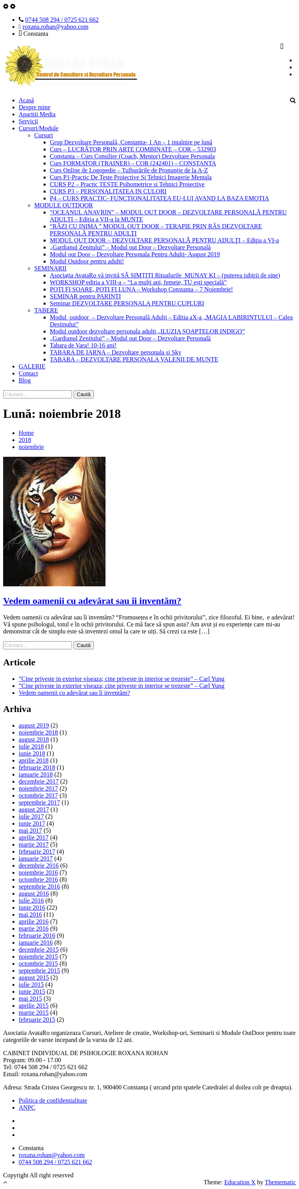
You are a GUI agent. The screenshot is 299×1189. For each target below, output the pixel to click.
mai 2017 (30, 830)
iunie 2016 (32, 907)
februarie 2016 (37, 935)
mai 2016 (30, 914)
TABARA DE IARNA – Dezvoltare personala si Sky (115, 352)
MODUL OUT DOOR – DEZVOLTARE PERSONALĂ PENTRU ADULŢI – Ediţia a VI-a (164, 240)
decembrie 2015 (39, 949)
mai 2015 (30, 998)
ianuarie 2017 (36, 858)
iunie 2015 (32, 991)
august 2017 (34, 809)
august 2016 (34, 893)
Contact (28, 373)
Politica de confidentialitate (53, 1100)
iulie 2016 (31, 900)
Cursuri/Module (38, 128)
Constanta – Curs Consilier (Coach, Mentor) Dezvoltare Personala (132, 156)
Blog (25, 380)
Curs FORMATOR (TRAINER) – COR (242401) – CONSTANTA (133, 163)
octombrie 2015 (38, 963)
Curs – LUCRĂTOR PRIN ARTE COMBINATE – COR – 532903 (133, 149)
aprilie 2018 (34, 760)
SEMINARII (50, 268)
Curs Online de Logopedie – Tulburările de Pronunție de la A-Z (129, 170)
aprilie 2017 (34, 837)
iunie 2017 (32, 823)
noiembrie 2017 (38, 788)
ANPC (27, 1107)
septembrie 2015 (39, 970)
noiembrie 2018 (38, 732)
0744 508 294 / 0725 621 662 (61, 19)
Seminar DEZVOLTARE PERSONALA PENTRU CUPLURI (127, 303)
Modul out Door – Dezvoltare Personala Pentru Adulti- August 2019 (135, 254)
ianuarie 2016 (36, 942)
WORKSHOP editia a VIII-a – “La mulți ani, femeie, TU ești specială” (138, 282)
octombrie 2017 (38, 795)
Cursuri (43, 135)
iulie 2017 (31, 816)
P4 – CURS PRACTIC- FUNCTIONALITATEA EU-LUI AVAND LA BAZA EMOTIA (159, 198)
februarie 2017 (37, 851)
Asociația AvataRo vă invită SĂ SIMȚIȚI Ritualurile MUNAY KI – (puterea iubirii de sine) (165, 275)
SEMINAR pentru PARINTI (85, 296)
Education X (239, 1182)
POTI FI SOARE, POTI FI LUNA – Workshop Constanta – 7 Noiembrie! (141, 289)
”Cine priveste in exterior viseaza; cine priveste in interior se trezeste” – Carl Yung (122, 678)
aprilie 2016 (34, 921)
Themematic (280, 1182)
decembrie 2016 (39, 865)
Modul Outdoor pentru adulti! (87, 261)
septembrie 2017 (39, 802)
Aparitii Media (37, 114)
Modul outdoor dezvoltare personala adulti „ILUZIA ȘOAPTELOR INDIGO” (147, 331)
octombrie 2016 (38, 879)
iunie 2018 (32, 753)
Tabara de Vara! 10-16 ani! (83, 345)
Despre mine (34, 107)
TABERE (46, 310)
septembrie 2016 (39, 886)
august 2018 (34, 739)
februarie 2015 (37, 1019)
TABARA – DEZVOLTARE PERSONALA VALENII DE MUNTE (134, 359)
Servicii (28, 121)
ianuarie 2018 (36, 774)
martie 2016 (34, 928)
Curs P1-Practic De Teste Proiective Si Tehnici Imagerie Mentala (131, 177)
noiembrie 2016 (38, 872)
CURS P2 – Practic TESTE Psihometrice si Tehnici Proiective (127, 184)
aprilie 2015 (34, 1005)
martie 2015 (34, 1012)
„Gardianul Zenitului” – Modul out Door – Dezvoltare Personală (130, 247)
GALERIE (32, 366)
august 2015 (34, 977)
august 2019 (34, 725)
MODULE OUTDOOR (63, 205)
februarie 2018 (37, 767)
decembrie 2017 (39, 781)
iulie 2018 (31, 746)
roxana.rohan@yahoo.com (55, 26)
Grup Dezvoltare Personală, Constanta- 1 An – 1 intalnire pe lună (131, 142)
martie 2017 (34, 844)
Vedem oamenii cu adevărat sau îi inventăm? (92, 601)
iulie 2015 (31, 984)
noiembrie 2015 (38, 956)
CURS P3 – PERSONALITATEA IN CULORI (108, 191)
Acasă (26, 100)
